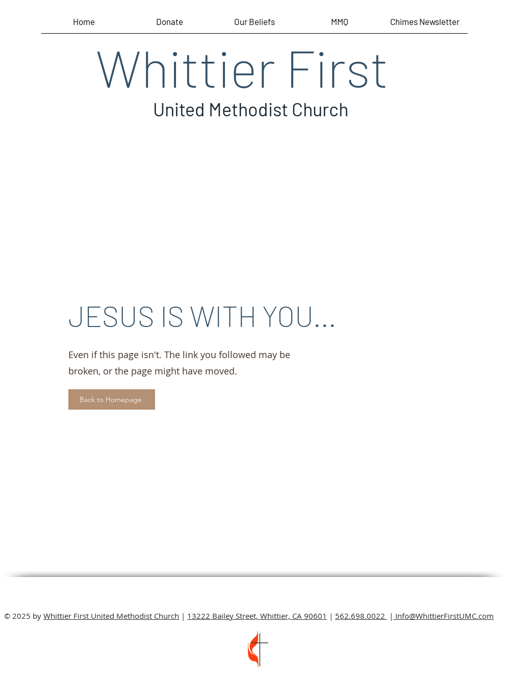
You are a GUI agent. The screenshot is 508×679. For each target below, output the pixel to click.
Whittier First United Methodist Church (111, 616)
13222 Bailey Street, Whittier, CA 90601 (257, 616)
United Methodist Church (250, 109)
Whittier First (242, 67)
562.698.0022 (361, 616)
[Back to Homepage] (111, 399)
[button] (425, 25)
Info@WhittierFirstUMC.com (443, 616)
